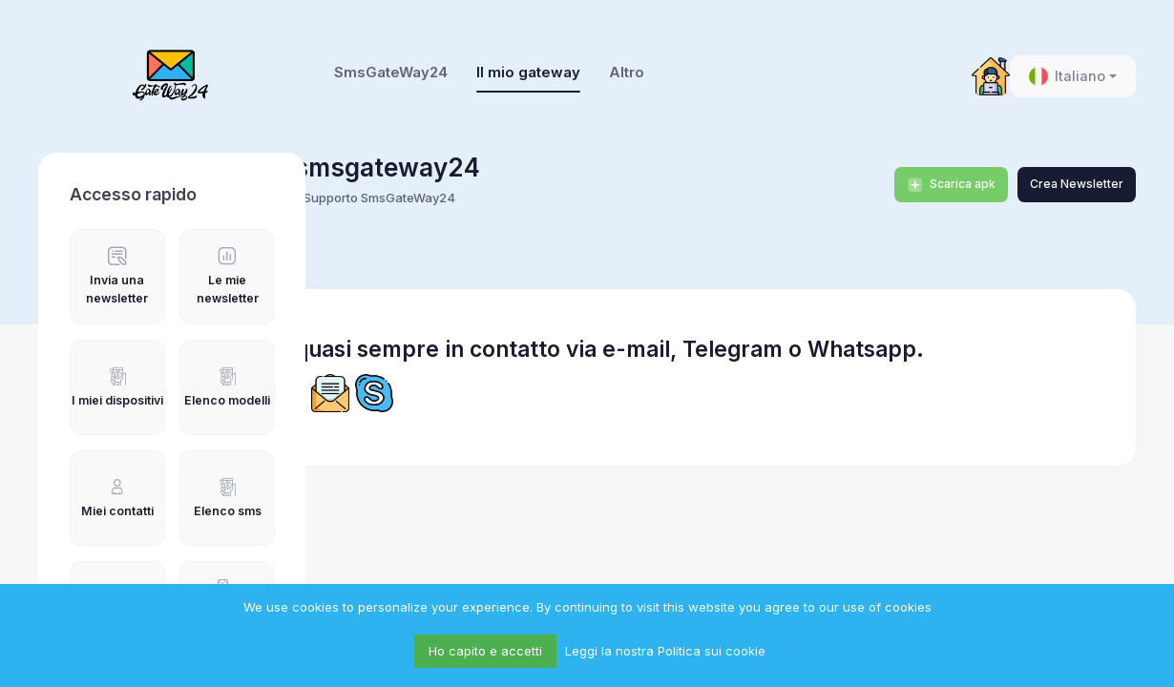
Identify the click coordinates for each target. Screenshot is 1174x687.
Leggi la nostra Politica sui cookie (665, 650)
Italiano (1067, 76)
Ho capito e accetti (485, 650)
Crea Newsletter (1076, 184)
